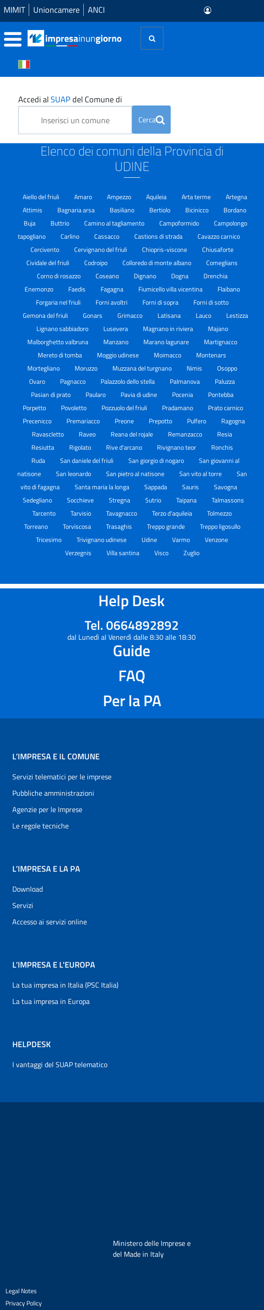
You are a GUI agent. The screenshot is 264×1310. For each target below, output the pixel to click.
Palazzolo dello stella (128, 381)
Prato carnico (225, 407)
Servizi (22, 905)
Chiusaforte (218, 249)
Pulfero (197, 421)
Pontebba (221, 394)
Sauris (191, 487)
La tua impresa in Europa (51, 1001)
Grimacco (130, 315)
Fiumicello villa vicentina (171, 289)
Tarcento (44, 513)
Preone (125, 421)
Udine (150, 539)
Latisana (169, 315)
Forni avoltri (112, 302)
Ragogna (233, 421)
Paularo (96, 394)
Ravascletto (48, 434)
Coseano (108, 276)
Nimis (195, 368)
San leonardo (74, 473)
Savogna (225, 487)
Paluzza (225, 381)
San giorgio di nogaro (156, 460)
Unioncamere (56, 10)
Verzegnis (79, 552)
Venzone (216, 539)
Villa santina (124, 552)
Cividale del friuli (48, 262)
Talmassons (228, 500)
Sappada (156, 487)
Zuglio (191, 552)
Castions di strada (159, 236)
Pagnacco (73, 381)
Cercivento (45, 249)
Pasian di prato (51, 394)
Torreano (36, 526)
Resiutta (43, 447)
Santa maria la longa (103, 487)
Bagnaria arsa (76, 210)
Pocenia (183, 394)
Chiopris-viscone (165, 249)
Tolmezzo (219, 513)
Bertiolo (160, 210)
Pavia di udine (139, 394)
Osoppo (227, 368)
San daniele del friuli (87, 460)
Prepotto (161, 421)
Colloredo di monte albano (157, 262)
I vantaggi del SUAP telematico (59, 1064)
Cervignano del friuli (101, 249)
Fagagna (113, 289)
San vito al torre (201, 473)
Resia (224, 434)
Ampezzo (119, 196)
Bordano (234, 210)
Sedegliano (38, 500)
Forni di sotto (210, 302)
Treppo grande (166, 526)
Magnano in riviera (168, 328)
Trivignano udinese (102, 539)
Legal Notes (21, 1290)
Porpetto (35, 407)
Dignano (145, 276)
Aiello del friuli (42, 196)
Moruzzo (87, 368)
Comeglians (222, 262)
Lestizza (237, 315)
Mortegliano (44, 368)
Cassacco (107, 236)
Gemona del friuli (46, 315)
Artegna (236, 196)
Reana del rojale (132, 434)
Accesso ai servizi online (49, 921)
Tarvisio (81, 513)
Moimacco (168, 355)
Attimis (33, 210)
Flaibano (229, 289)
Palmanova (185, 381)
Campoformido (179, 223)
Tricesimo (49, 539)
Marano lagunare (166, 341)
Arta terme (197, 196)
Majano (218, 328)
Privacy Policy (23, 1303)
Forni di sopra (161, 302)
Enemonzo (40, 289)
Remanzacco (185, 434)
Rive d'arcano (124, 447)
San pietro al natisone (136, 473)
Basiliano (123, 210)
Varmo (181, 539)
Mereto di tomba (60, 355)
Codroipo (96, 262)
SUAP (61, 99)
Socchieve (81, 500)
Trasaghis (119, 526)
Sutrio (153, 500)
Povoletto (74, 407)
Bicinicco (197, 210)
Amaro (83, 196)
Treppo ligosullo (220, 526)
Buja (30, 223)
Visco (162, 552)
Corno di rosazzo (59, 276)
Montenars (211, 355)
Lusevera (116, 328)
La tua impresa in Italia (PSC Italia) (65, 984)
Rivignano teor (177, 447)
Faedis (77, 289)
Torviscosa (77, 526)
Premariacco (83, 421)
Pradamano (178, 407)
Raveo (88, 434)
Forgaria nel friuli (59, 302)
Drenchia (215, 276)
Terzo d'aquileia (172, 513)
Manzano (116, 341)
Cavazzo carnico (219, 236)
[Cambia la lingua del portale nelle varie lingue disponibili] (24, 63)
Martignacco (220, 341)
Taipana (187, 500)
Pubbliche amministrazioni (53, 793)
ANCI (96, 10)
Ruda (38, 460)
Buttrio (61, 223)
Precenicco (38, 421)
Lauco (204, 315)
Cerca (151, 119)
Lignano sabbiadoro (63, 328)
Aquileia (157, 196)
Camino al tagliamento (115, 223)
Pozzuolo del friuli (125, 407)
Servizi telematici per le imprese (62, 776)
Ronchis (222, 447)
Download (27, 888)
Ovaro (37, 381)
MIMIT (14, 10)
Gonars (93, 315)
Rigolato (80, 447)
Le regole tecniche (40, 825)
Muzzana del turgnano (142, 368)
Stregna (120, 500)
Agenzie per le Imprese (47, 809)
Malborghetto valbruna (58, 341)
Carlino (71, 236)
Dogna (180, 276)
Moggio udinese (118, 355)
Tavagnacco (122, 513)
